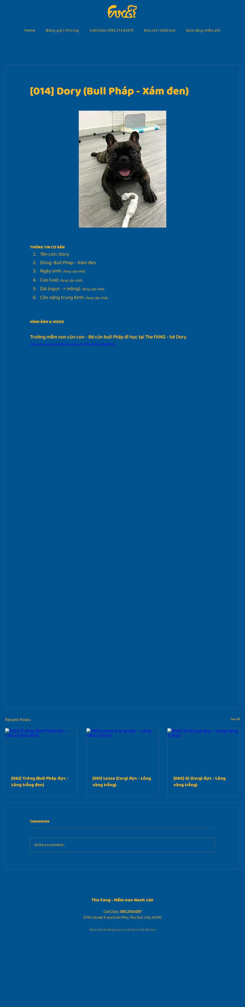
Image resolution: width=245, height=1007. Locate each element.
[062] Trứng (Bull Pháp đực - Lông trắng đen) (39, 781)
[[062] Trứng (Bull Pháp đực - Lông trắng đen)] (41, 748)
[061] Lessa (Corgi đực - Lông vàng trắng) (121, 781)
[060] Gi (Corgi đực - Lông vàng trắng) (200, 781)
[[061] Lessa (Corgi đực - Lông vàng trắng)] (122, 748)
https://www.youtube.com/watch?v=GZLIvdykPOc (72, 344)
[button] (62, 30)
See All (235, 718)
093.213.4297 (131, 911)
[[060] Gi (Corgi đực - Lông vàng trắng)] (204, 748)
